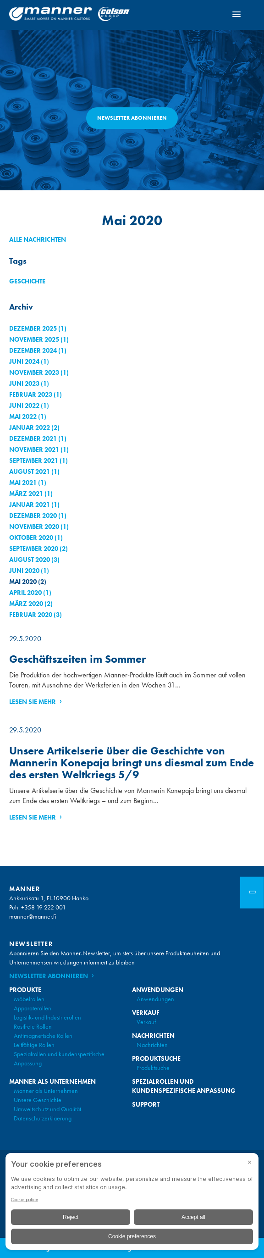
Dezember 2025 (33, 328)
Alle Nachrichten (37, 239)
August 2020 (29, 559)
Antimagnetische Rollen (43, 1035)
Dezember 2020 (33, 515)
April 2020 (25, 592)
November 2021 (34, 449)
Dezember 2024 (33, 350)
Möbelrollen (29, 999)
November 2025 (34, 339)
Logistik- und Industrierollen (47, 1017)
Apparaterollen (32, 1008)
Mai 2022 (23, 416)
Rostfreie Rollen (33, 1026)
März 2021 (26, 493)
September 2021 (33, 460)
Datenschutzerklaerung (43, 1118)
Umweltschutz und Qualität (47, 1109)
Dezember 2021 (33, 438)
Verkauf (146, 1022)
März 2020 (26, 603)
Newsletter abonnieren (132, 118)
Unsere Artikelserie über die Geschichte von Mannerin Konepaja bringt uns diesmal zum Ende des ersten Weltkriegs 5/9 (131, 762)
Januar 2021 (29, 504)
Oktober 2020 (31, 537)
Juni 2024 (24, 361)
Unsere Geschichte (37, 1100)
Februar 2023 (30, 394)
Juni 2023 (24, 383)
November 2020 (34, 526)
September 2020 (33, 548)
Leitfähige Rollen (34, 1045)
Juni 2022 (24, 405)
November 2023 (34, 372)
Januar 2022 (29, 427)
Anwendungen (155, 999)
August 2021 (29, 471)
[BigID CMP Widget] (132, 1203)
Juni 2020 (24, 570)
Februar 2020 (30, 614)
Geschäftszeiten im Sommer (77, 659)
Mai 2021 (23, 482)
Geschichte (27, 281)
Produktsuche (153, 1068)
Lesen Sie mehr (32, 702)
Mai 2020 (23, 581)
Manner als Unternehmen (46, 1090)
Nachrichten (152, 1045)
